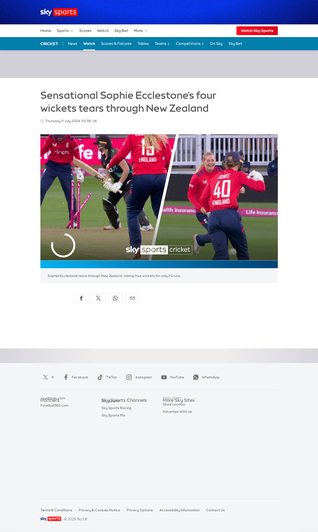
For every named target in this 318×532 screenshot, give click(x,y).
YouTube (171, 377)
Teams (162, 44)
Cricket (49, 44)
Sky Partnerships (176, 444)
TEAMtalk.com (52, 422)
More (141, 31)
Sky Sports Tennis (115, 451)
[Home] (59, 12)
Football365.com (54, 429)
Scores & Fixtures (116, 43)
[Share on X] (98, 298)
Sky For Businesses (178, 437)
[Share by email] (132, 298)
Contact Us (215, 510)
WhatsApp (205, 377)
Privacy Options (140, 510)
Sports (65, 31)
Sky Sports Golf (114, 437)
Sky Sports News (115, 466)
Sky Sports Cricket (116, 429)
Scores (85, 30)
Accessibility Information (179, 510)
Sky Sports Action (116, 458)
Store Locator (174, 458)
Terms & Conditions (56, 510)
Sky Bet (121, 30)
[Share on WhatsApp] (115, 298)
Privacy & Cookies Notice (99, 510)
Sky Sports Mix (113, 487)
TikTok (106, 377)
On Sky (216, 43)
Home (45, 30)
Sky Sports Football (117, 422)
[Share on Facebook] (81, 298)
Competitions (190, 44)
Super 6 (46, 415)
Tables (143, 43)
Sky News (171, 415)
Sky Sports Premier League (123, 415)
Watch (103, 30)
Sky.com (170, 408)
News (72, 43)
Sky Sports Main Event (119, 408)
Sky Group (171, 429)
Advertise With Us (177, 466)
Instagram (138, 377)
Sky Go (168, 422)
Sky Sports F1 (112, 444)
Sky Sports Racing (116, 480)
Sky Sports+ (111, 473)
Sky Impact (172, 451)
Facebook (74, 377)
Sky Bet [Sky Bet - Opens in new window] (235, 43)
